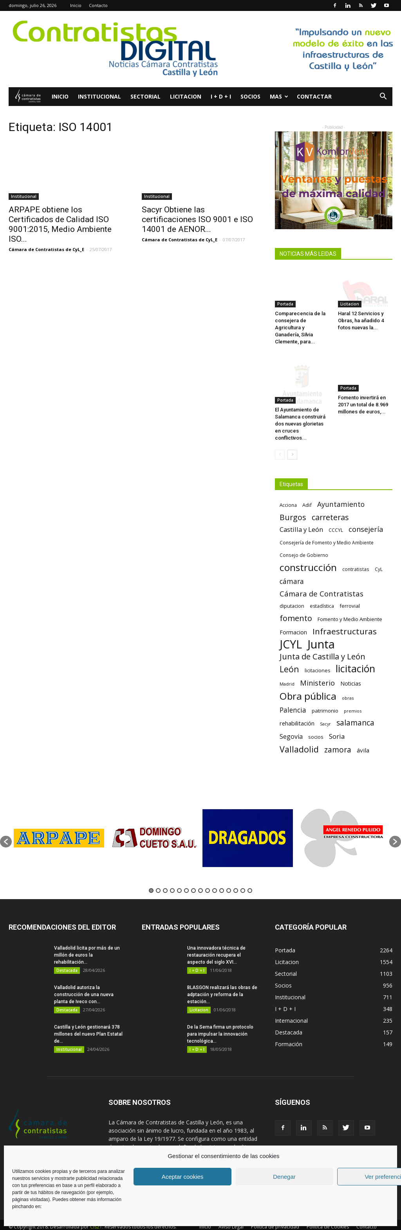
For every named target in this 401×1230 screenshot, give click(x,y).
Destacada (67, 958)
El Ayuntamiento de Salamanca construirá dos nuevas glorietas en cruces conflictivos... (300, 412)
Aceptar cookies (183, 1176)
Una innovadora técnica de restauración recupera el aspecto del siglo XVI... (216, 943)
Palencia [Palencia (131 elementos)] (293, 698)
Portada (285, 304)
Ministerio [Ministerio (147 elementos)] (317, 670)
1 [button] (151, 878)
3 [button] (165, 878)
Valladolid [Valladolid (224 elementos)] (299, 737)
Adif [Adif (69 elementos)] (307, 492)
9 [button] (207, 878)
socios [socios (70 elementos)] (315, 724)
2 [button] (158, 878)
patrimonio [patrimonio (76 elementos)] (325, 698)
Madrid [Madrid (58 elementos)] (287, 672)
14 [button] (242, 878)
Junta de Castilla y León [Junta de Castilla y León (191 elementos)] (322, 644)
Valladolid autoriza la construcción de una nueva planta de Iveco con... (84, 982)
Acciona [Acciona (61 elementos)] (288, 493)
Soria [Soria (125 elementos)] (337, 724)
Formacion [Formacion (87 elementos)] (293, 620)
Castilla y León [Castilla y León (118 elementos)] (301, 517)
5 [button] (179, 878)
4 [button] (172, 878)
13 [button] (235, 878)
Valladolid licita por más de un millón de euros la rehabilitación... (87, 943)
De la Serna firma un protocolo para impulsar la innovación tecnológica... (220, 1022)
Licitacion (185, 96)
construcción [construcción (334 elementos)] (308, 555)
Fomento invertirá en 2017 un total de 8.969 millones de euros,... (363, 405)
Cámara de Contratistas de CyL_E (46, 249)
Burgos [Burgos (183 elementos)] (293, 505)
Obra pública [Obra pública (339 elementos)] (308, 684)
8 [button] (200, 878)
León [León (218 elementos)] (289, 657)
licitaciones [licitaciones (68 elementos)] (317, 658)
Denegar (284, 1176)
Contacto (98, 5)
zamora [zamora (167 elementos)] (337, 737)
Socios (250, 96)
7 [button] (193, 878)
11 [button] (221, 878)
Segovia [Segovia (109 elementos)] (291, 724)
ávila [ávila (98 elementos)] (363, 738)
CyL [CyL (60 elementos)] (379, 557)
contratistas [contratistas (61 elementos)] (355, 557)
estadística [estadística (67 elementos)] (322, 594)
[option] (59, 826)
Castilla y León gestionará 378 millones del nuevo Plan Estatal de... (88, 1022)
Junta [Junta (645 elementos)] (321, 632)
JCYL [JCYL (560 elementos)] (291, 632)
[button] (383, 97)
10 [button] (214, 878)
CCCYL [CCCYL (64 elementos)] (336, 518)
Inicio (75, 5)
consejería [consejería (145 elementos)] (366, 517)
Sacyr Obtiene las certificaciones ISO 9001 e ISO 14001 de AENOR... (197, 219)
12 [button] (228, 878)
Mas (279, 96)
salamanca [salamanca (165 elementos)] (355, 711)
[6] (333, 180)
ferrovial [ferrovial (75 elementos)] (350, 593)
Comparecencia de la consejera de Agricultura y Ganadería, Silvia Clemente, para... (300, 328)
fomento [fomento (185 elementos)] (296, 606)
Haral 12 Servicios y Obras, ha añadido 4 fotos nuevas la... (361, 320)
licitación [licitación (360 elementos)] (355, 656)
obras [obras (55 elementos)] (348, 686)
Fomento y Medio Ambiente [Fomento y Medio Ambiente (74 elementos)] (350, 607)
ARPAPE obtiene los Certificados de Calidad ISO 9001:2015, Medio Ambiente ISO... (60, 224)
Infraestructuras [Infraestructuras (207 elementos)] (344, 619)
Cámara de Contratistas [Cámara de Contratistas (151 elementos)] (321, 581)
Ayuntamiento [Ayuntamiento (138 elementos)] (341, 492)
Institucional (99, 96)
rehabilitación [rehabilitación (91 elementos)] (297, 711)
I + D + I (221, 96)
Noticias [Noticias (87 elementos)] (350, 671)
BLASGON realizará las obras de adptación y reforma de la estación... (222, 982)
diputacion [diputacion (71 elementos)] (292, 593)
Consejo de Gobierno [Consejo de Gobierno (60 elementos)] (304, 543)
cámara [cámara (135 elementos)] (292, 569)
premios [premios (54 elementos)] (352, 699)
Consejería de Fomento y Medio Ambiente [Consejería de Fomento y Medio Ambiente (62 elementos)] (327, 530)
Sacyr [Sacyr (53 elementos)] (325, 712)
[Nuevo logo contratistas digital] (200, 49)
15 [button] (249, 878)
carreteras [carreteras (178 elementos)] (330, 505)
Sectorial (145, 96)
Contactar (314, 96)
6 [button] (186, 878)
